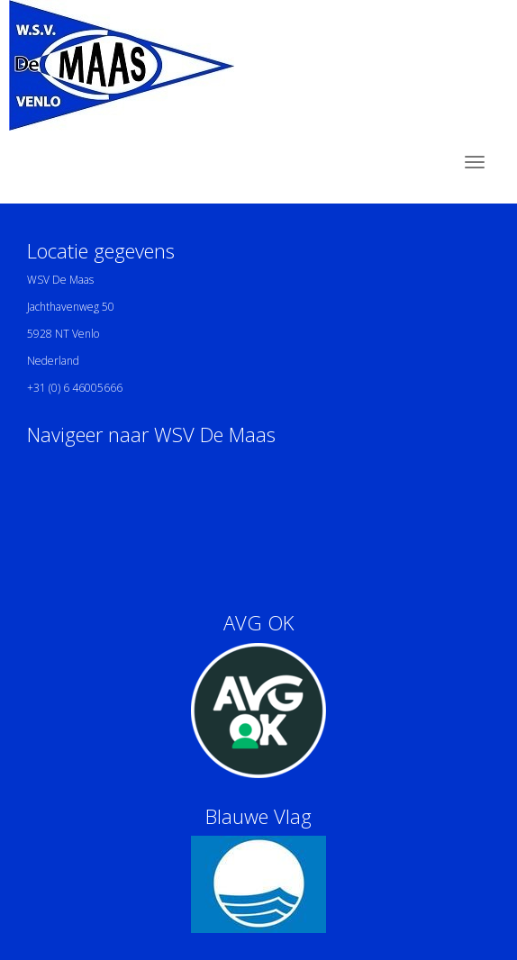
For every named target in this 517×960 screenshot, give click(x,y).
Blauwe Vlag (258, 815)
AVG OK (258, 622)
